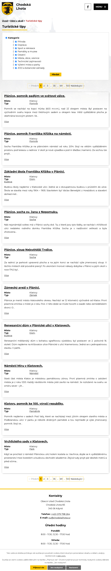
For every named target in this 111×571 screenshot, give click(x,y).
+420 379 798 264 (60, 514)
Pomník (34, 103)
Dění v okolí (16, 21)
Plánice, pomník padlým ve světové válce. (34, 96)
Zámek (33, 295)
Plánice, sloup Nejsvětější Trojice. (28, 249)
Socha (33, 219)
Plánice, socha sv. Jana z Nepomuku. (31, 212)
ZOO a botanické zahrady (31, 68)
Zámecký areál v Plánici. (22, 287)
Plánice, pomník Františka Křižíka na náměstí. (38, 133)
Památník (35, 411)
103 (68, 85)
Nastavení (73, 568)
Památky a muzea (27, 51)
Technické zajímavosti (29, 61)
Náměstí (34, 373)
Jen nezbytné (56, 568)
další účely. (61, 556)
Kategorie (13, 38)
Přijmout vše (38, 568)
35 (54, 85)
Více (6, 121)
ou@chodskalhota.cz (59, 518)
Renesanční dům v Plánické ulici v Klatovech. (37, 325)
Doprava (22, 45)
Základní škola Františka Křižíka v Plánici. (34, 171)
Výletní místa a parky (29, 64)
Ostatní (21, 55)
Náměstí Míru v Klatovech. (23, 365)
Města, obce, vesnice (28, 58)
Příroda (21, 41)
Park (32, 449)
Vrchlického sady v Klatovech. (26, 441)
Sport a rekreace (26, 48)
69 (61, 85)
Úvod (5, 21)
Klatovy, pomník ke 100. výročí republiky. (34, 403)
